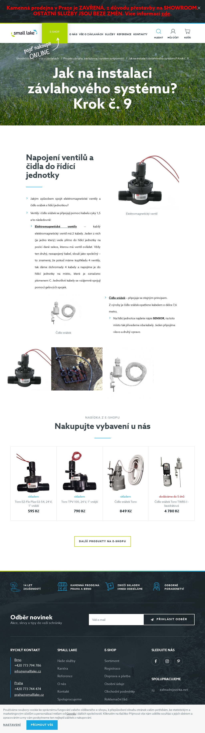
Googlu (71, 713)
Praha (18, 683)
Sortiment (112, 661)
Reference (64, 676)
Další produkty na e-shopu (102, 541)
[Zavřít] (199, 8)
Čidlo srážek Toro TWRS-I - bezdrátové (172, 504)
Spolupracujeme (69, 699)
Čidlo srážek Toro (126, 502)
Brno (17, 660)
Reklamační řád (116, 699)
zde (165, 13)
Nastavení (12, 725)
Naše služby (66, 661)
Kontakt (63, 691)
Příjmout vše (42, 725)
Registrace (112, 668)
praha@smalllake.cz (29, 694)
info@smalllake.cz (27, 671)
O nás (61, 684)
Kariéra (62, 668)
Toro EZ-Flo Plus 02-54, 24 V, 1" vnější (33, 504)
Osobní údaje (114, 684)
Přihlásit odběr (172, 619)
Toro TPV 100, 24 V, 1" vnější (79, 502)
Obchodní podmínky (120, 691)
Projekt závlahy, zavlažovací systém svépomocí (93, 58)
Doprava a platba (118, 676)
